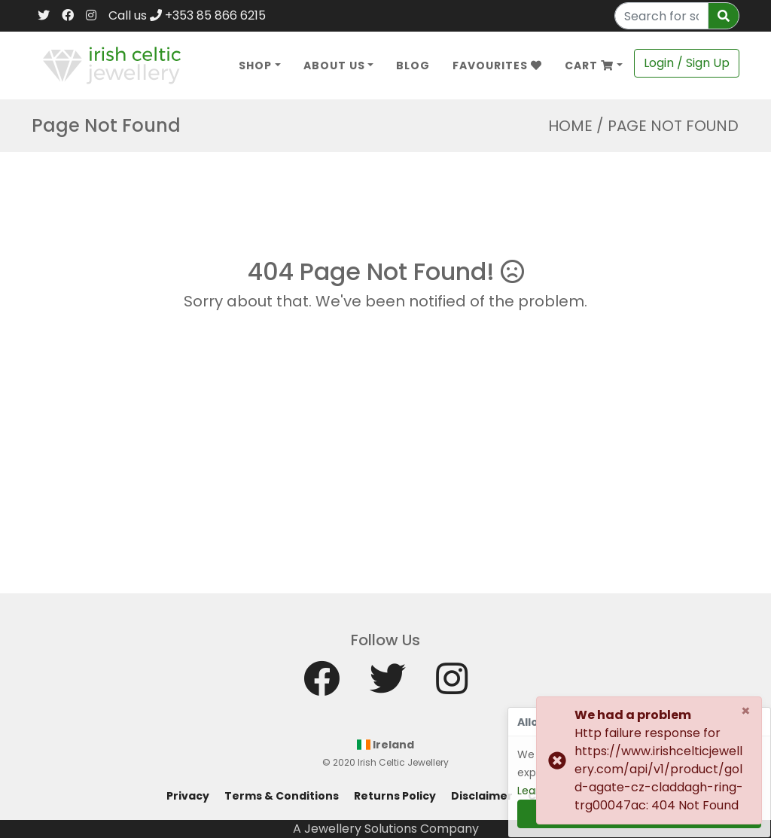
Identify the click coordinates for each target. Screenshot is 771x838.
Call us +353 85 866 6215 (187, 15)
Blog (413, 65)
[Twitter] (43, 16)
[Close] (746, 711)
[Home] (112, 64)
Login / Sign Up (687, 63)
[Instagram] (91, 16)
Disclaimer (482, 795)
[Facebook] (67, 16)
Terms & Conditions (281, 795)
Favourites (497, 65)
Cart (589, 65)
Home (570, 125)
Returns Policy (395, 795)
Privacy (187, 795)
